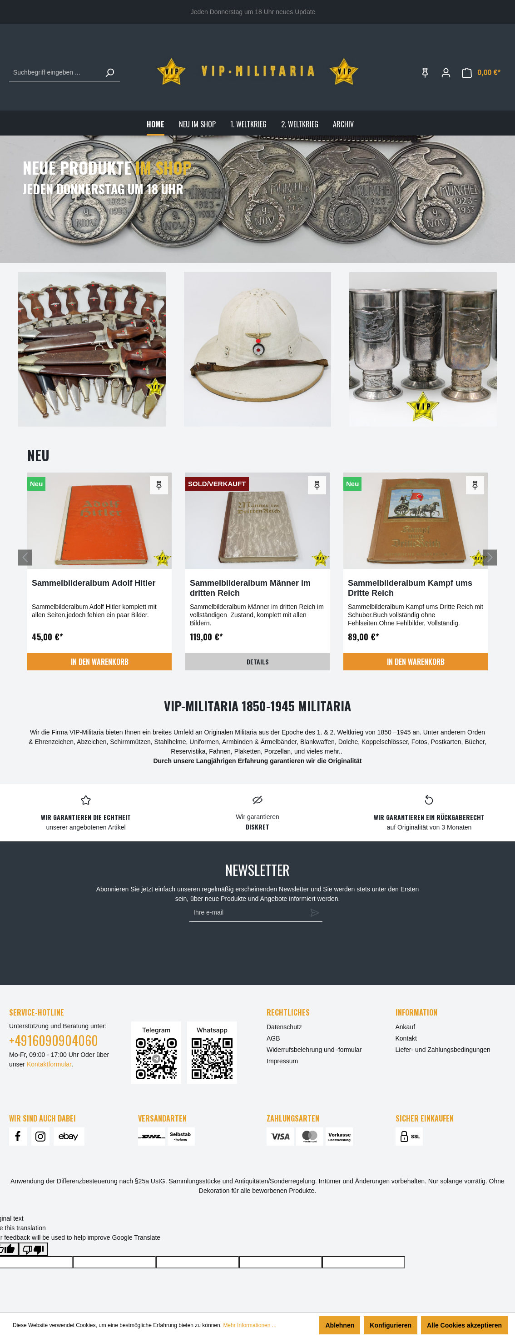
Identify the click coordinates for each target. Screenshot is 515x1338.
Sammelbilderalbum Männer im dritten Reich (250, 588)
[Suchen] (109, 73)
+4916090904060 (53, 1040)
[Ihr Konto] (446, 72)
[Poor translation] (33, 1249)
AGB (273, 1038)
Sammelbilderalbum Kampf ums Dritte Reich (410, 588)
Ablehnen (339, 1325)
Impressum (282, 1061)
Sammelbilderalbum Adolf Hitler (93, 583)
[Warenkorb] (481, 72)
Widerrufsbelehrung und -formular (314, 1049)
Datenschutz (284, 1027)
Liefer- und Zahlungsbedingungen (443, 1049)
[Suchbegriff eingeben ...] (54, 73)
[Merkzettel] (425, 72)
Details (258, 661)
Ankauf (406, 1027)
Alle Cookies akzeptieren (464, 1325)
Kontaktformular (49, 1064)
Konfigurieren (390, 1325)
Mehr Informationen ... (249, 1325)
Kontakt (406, 1038)
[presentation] (254, 949)
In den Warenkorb (100, 661)
